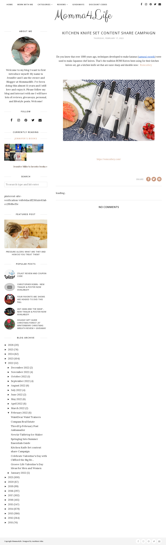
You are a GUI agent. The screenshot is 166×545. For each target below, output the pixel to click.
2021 (10, 477)
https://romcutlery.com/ (109, 159)
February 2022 (19, 412)
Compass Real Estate (23, 421)
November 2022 (20, 372)
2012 (10, 517)
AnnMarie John (37, 541)
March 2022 (18, 408)
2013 (10, 513)
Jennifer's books (25, 138)
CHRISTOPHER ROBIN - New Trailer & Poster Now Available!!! (30, 287)
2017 (10, 495)
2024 (11, 354)
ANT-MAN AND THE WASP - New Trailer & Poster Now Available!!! (31, 312)
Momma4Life (83, 15)
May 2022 (16, 399)
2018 (10, 490)
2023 (10, 358)
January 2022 (18, 472)
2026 (11, 344)
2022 (10, 363)
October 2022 (19, 376)
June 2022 (17, 394)
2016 (10, 499)
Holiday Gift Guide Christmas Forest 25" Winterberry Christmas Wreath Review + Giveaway (31, 324)
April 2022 (17, 403)
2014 (10, 508)
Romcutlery (146, 65)
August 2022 (18, 385)
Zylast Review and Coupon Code (31, 274)
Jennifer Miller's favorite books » (30, 166)
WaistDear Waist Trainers (26, 417)
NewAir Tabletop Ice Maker (27, 434)
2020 (11, 481)
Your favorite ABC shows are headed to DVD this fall (31, 299)
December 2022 (20, 367)
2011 (10, 522)
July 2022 (16, 390)
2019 (10, 486)
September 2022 (20, 381)
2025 (10, 349)
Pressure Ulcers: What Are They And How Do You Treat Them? (26, 253)
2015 (10, 504)
